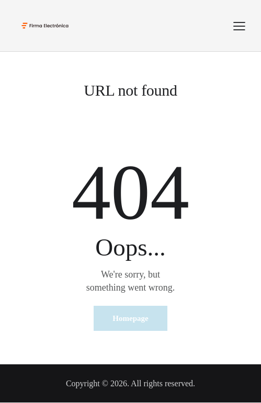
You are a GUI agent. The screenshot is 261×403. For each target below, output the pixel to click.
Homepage (130, 318)
